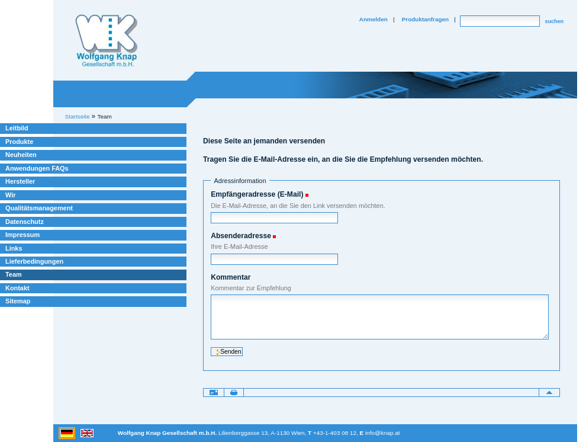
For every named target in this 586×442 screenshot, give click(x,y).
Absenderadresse (241, 236)
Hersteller (20, 181)
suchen (554, 21)
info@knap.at (382, 433)
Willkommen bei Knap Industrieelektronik (106, 41)
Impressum (22, 234)
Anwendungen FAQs (37, 168)
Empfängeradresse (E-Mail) (257, 194)
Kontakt (17, 288)
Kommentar (230, 277)
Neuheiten (21, 154)
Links (13, 248)
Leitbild (16, 128)
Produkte (19, 141)
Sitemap (17, 301)
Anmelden (373, 19)
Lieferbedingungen (34, 261)
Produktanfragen (425, 19)
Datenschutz (24, 221)
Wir (10, 194)
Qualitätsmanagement (39, 208)
